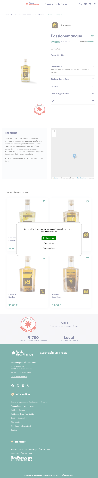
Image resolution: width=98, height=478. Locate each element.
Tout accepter (49, 238)
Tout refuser (49, 243)
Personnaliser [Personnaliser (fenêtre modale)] (49, 248)
